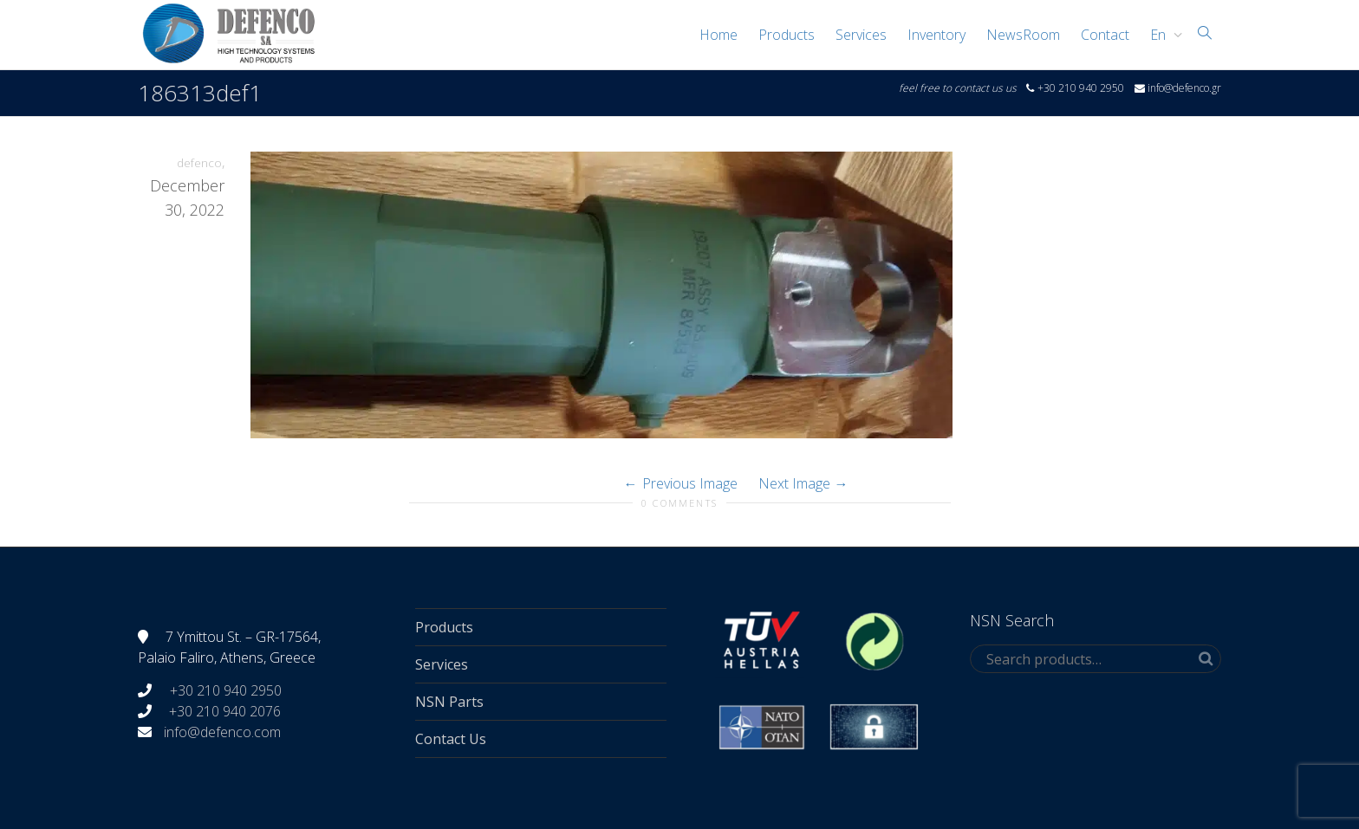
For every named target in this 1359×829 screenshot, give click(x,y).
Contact (1105, 34)
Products (786, 34)
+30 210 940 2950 (224, 690)
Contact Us (450, 738)
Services (861, 34)
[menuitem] (1162, 34)
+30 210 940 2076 (225, 711)
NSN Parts (449, 701)
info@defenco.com (222, 732)
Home (718, 34)
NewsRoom (1023, 34)
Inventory (936, 34)
